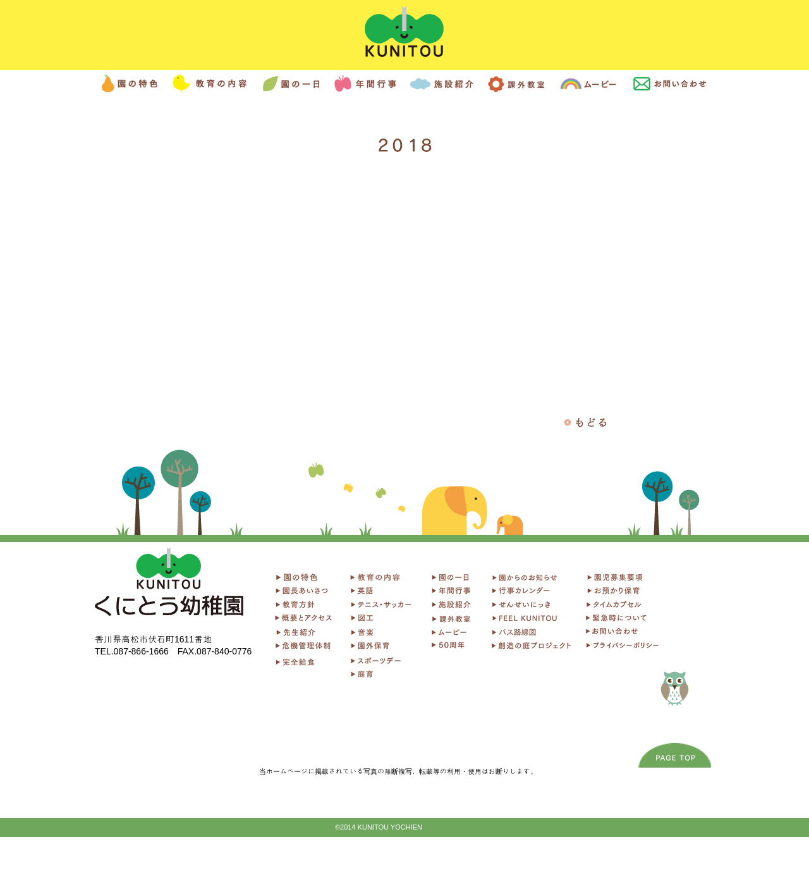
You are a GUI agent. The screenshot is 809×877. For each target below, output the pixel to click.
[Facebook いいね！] (169, 691)
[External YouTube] (405, 288)
